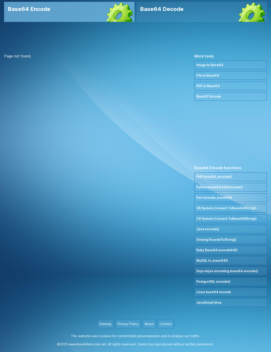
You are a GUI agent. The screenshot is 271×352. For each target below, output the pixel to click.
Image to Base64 (209, 65)
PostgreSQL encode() (213, 281)
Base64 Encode (29, 9)
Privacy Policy (128, 324)
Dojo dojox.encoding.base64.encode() (227, 271)
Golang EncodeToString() (216, 239)
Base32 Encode (208, 96)
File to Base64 (207, 75)
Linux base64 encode (213, 292)
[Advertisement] (135, 37)
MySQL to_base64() (212, 260)
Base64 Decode (162, 9)
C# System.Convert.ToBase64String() (226, 218)
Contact (166, 324)
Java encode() (207, 229)
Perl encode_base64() (214, 197)
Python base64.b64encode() (219, 187)
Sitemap (105, 324)
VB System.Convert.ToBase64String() (226, 208)
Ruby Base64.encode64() (216, 250)
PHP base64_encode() (214, 177)
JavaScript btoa (208, 302)
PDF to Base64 (208, 86)
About (149, 324)
